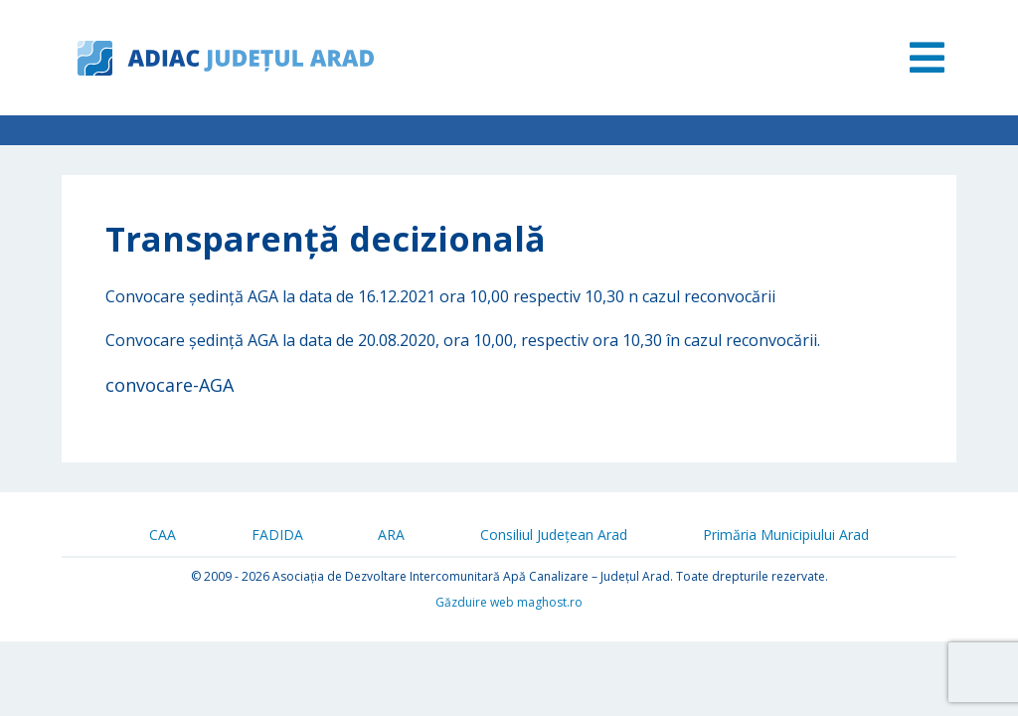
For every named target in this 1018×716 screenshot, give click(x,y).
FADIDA (277, 534)
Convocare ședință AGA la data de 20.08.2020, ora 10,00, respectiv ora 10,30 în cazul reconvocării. (462, 340)
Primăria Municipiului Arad (786, 534)
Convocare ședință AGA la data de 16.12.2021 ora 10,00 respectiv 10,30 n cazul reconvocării (440, 296)
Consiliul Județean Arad (553, 534)
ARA (391, 534)
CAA (162, 534)
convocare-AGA (169, 385)
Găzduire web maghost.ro (509, 602)
